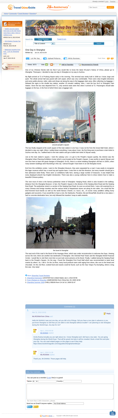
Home (6, 13)
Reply (108, 313)
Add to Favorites (67, 65)
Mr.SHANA (44, 333)
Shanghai (33, 13)
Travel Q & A (61, 39)
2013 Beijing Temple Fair (13, 41)
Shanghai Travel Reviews (41, 276)
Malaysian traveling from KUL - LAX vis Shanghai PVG (11, 51)
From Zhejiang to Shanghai (37, 280)
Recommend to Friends (90, 65)
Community (13, 13)
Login (106, 1)
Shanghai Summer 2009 (35, 282)
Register (112, 1)
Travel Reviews (23, 13)
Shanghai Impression (34, 278)
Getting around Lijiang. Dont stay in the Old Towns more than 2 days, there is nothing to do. (12, 32)
